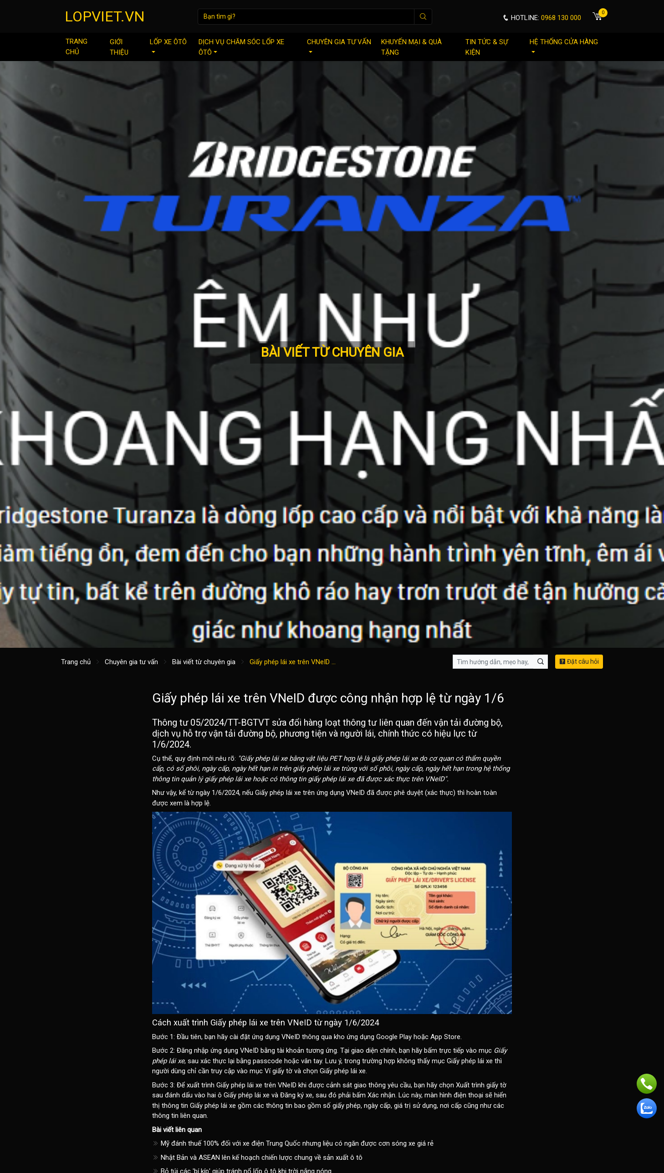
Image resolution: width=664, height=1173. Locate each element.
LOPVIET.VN (105, 16)
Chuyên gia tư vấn (339, 45)
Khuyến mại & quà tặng (411, 47)
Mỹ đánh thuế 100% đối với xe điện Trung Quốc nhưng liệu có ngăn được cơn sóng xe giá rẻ (293, 1143)
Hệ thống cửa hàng (564, 45)
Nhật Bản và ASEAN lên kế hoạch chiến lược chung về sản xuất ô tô (257, 1157)
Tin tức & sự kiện (486, 47)
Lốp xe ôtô (168, 45)
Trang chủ (76, 46)
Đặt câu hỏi (579, 661)
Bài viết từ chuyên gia (203, 662)
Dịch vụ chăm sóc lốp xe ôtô (241, 47)
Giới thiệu (119, 47)
